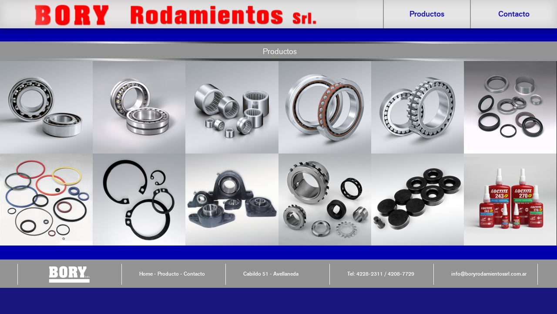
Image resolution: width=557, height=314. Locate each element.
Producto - (169, 273)
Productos (426, 14)
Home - (147, 273)
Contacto (514, 14)
